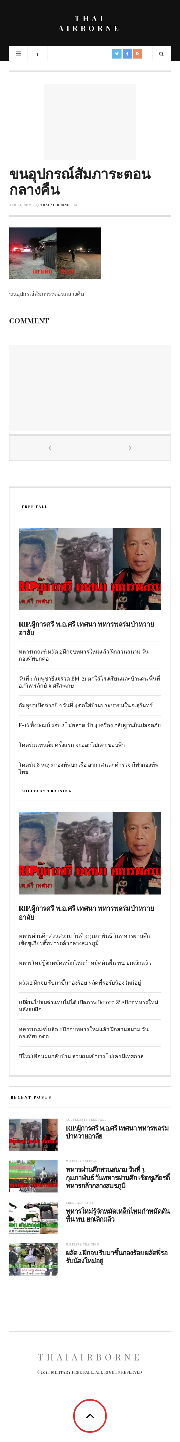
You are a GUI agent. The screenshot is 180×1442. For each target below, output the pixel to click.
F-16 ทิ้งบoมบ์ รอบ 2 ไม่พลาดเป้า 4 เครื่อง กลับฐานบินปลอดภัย (90, 725)
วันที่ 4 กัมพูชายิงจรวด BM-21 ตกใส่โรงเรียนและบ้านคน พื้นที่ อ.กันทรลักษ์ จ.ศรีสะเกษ (89, 682)
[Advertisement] (90, 122)
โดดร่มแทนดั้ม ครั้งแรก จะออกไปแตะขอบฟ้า (72, 744)
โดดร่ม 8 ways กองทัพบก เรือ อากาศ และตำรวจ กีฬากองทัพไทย (89, 768)
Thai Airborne (54, 205)
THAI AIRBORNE (90, 23)
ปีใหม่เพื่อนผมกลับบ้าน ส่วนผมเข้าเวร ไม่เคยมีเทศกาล (81, 1056)
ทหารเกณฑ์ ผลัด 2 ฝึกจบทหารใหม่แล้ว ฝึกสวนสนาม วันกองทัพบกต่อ (83, 655)
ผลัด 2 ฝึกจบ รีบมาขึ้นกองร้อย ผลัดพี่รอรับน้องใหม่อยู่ (80, 982)
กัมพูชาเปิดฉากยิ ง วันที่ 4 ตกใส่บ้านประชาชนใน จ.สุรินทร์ (86, 705)
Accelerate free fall (86, 1120)
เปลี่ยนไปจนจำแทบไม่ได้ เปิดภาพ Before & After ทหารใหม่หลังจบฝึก (88, 1005)
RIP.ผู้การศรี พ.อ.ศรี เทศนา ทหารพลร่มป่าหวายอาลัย (86, 628)
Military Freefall (82, 1161)
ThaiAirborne (90, 1357)
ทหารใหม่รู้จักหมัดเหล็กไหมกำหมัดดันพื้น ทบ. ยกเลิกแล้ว (85, 962)
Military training (82, 1244)
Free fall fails (80, 1203)
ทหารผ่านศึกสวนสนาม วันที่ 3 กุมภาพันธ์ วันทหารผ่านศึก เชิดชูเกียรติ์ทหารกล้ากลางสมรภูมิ (84, 939)
